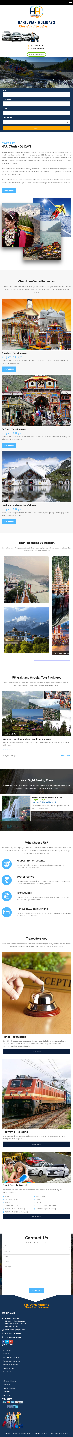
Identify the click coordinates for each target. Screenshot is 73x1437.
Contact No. (7, 136)
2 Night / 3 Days (38, 836)
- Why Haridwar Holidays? (10, 1394)
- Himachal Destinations (10, 1401)
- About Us (5, 1390)
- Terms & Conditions (9, 1425)
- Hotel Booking (7, 1408)
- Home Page (6, 1387)
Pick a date (67, 159)
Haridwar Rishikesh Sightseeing (45, 839)
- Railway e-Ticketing (9, 1417)
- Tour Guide (6, 1421)
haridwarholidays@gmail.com (15, 1366)
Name (4, 127)
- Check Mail (6, 1432)
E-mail (5, 145)
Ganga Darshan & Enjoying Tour (47, 834)
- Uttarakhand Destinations (11, 1398)
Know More (8, 76)
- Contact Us (6, 1428)
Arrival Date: (7, 154)
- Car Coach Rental (8, 1405)
